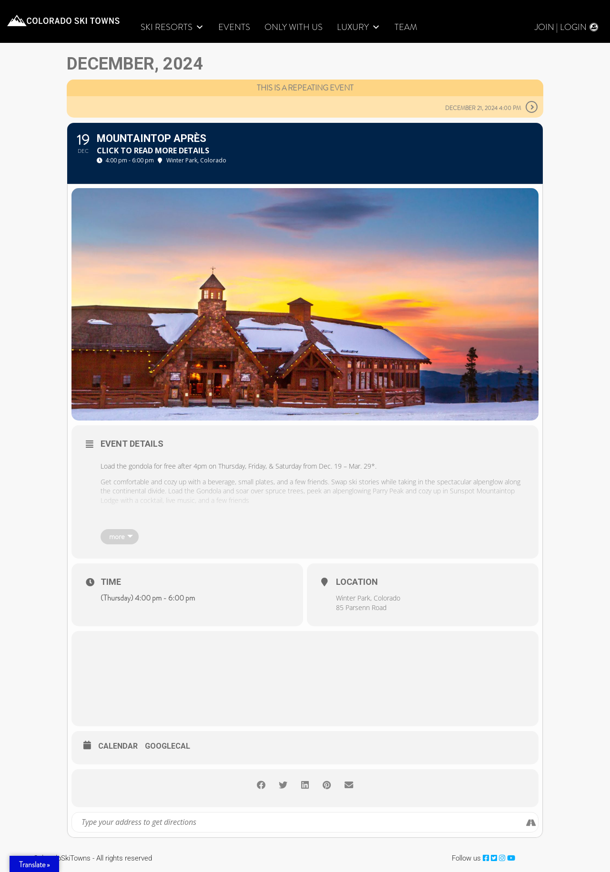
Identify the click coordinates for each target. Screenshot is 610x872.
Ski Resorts (172, 27)
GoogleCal (167, 746)
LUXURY (358, 27)
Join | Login (561, 27)
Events (234, 27)
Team (406, 27)
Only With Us (293, 27)
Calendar (118, 746)
